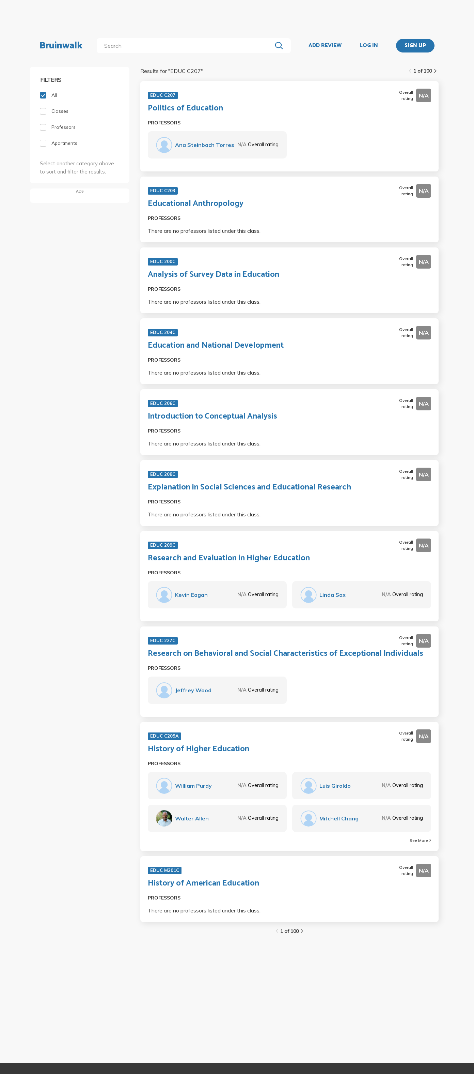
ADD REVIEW (325, 45)
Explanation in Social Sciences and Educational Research (249, 487)
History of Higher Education (198, 749)
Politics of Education (185, 108)
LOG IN (369, 45)
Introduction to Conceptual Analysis (212, 416)
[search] (185, 45)
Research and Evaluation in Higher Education (229, 558)
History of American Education (203, 883)
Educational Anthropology (195, 204)
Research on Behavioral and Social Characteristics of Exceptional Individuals (285, 654)
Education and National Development (216, 345)
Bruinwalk (61, 45)
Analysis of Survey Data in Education (213, 275)
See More (420, 840)
